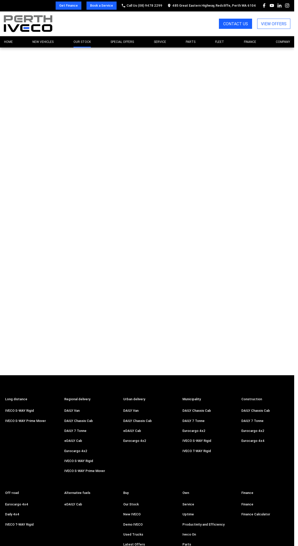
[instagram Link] (287, 5)
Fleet (219, 42)
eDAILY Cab (73, 441)
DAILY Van (72, 410)
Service (160, 42)
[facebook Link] (264, 5)
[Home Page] (28, 23)
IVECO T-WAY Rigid (196, 451)
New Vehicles (43, 42)
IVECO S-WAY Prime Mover (25, 421)
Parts (190, 42)
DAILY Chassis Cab (78, 421)
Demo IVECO (133, 524)
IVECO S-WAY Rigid (19, 410)
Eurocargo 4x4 (253, 441)
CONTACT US (235, 23)
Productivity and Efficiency (203, 524)
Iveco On (189, 534)
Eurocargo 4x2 (75, 451)
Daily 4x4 (12, 514)
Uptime (188, 514)
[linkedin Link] (279, 5)
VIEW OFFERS (274, 23)
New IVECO (132, 514)
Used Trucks (133, 534)
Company (283, 42)
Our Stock (82, 42)
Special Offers (122, 42)
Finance (250, 42)
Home (8, 42)
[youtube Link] (272, 5)
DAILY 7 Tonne (75, 431)
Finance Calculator (255, 514)
